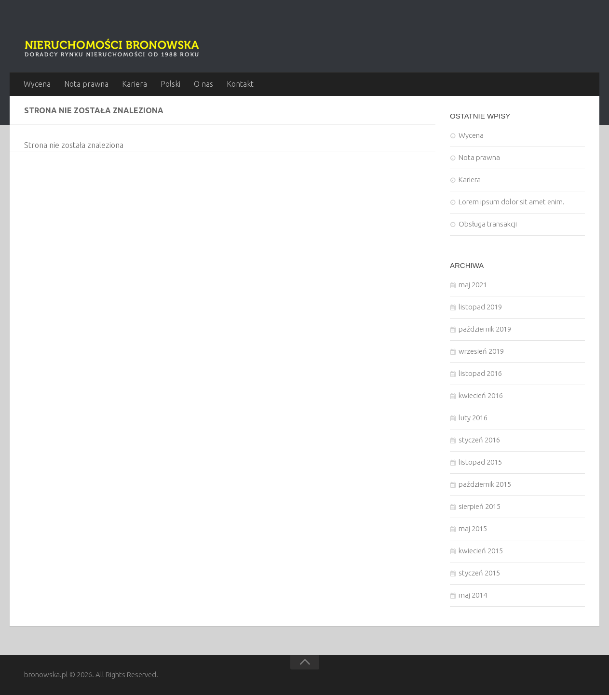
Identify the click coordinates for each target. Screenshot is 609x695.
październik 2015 (485, 484)
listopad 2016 (480, 373)
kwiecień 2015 (481, 551)
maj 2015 (473, 528)
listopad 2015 (480, 462)
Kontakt (240, 84)
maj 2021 (473, 285)
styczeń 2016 (479, 440)
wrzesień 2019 (481, 351)
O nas (203, 84)
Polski (170, 84)
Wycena (37, 84)
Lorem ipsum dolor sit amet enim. (512, 202)
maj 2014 (473, 595)
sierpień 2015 (480, 506)
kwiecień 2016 (481, 395)
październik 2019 (485, 329)
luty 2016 (473, 418)
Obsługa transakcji (488, 224)
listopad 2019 (480, 307)
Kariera (134, 84)
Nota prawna (86, 84)
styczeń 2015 (479, 573)
